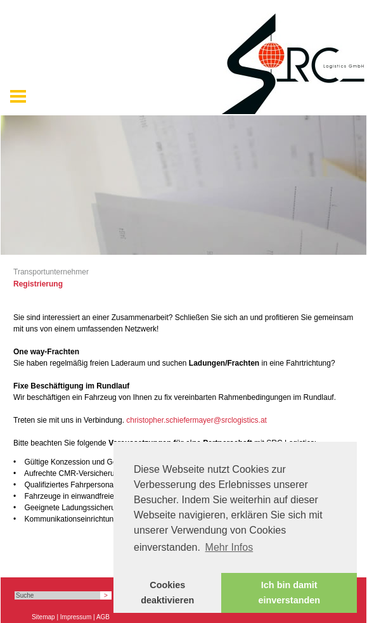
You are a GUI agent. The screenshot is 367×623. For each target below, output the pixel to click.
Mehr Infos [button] (229, 547)
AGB (103, 616)
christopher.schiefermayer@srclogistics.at (196, 420)
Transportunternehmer (51, 271)
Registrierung (38, 283)
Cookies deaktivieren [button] (167, 592)
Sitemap (43, 616)
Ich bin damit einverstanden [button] (289, 592)
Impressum (75, 616)
